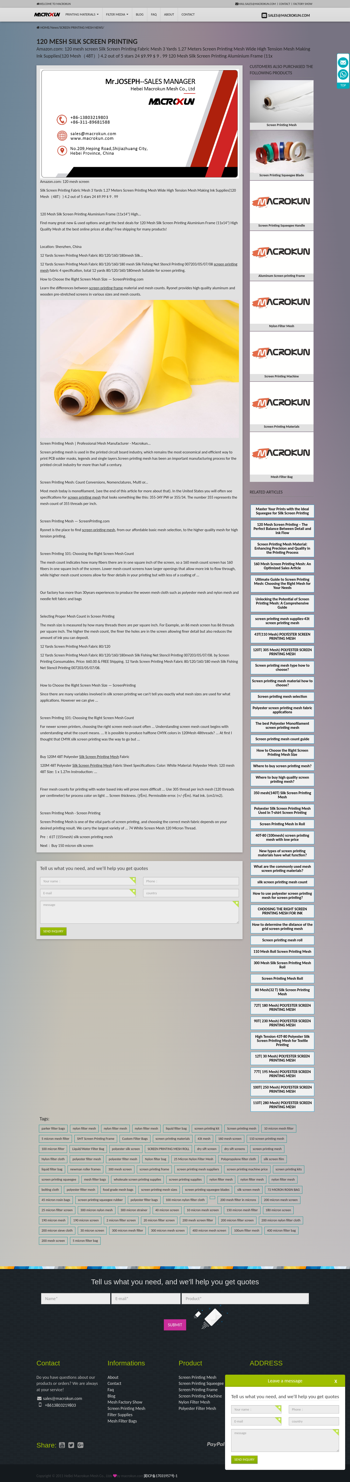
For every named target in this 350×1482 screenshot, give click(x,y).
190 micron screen (86, 1220)
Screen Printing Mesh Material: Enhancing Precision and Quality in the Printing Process (282, 548)
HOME (44, 28)
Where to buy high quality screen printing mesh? (282, 779)
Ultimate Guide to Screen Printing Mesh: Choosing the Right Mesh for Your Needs (282, 583)
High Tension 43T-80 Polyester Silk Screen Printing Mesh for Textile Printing (282, 1040)
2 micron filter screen (121, 1220)
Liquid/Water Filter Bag (88, 1149)
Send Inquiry (53, 931)
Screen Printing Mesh (126, 1408)
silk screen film (274, 1159)
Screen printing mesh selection (282, 696)
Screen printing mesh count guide (282, 739)
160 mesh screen (230, 1139)
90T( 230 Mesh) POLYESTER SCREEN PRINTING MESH (282, 1023)
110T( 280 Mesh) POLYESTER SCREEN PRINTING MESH (282, 1104)
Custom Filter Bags (135, 1139)
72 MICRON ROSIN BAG (284, 1190)
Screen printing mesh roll (282, 940)
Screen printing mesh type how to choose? (282, 667)
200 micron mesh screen (281, 1200)
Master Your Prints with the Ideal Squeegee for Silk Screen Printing (282, 511)
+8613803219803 (60, 1405)
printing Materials (81, 14)
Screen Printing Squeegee (201, 1383)
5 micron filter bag (85, 1241)
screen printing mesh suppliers (198, 1169)
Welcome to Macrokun (53, 4)
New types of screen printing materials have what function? (282, 853)
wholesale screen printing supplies (137, 1179)
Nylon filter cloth (53, 1159)
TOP (343, 85)
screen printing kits (289, 1169)
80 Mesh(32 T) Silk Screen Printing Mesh (282, 992)
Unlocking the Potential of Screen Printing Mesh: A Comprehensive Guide (282, 603)
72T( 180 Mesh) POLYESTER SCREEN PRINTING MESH (282, 1007)
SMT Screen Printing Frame (95, 1139)
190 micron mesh (53, 1220)
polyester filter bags (144, 1200)
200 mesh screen (53, 1241)
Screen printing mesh (241, 1128)
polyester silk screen (126, 1149)
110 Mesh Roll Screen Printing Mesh (282, 951)
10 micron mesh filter (278, 1128)
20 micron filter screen (159, 1220)
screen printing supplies (185, 1179)
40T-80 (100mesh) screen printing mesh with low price (282, 837)
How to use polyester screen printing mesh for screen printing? (282, 895)
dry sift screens (234, 1149)
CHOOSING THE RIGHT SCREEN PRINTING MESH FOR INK (282, 911)
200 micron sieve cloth (57, 1230)
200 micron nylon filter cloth (281, 1220)
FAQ (154, 14)
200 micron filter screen (237, 1220)
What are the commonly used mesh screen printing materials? (282, 868)
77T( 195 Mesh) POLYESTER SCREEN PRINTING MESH (282, 1073)
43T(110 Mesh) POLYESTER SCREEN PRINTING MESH (282, 636)
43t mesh (204, 1139)
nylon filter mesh (84, 1128)
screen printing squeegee (59, 1179)
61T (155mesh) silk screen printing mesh (81, 837)
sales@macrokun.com (62, 1398)
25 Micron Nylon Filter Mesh (193, 1159)
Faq (111, 1389)
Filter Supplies (120, 1414)
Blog (111, 1396)
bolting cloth (50, 1190)
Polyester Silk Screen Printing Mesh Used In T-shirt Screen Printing (282, 810)
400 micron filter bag (281, 1230)
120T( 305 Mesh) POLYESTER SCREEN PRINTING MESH (282, 651)
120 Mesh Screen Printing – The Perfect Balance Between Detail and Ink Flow (282, 528)
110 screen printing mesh (266, 1139)
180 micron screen (278, 1210)
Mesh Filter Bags (122, 1421)
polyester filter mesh (86, 1159)
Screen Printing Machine (200, 1396)
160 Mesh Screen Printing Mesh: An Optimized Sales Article (282, 566)
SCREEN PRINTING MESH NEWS (81, 28)
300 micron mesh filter (127, 1230)
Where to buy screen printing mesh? (282, 766)
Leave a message (285, 1381)
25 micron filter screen (57, 1210)
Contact (284, 4)
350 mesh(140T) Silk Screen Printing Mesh (282, 795)
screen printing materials (173, 1139)
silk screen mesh (248, 1190)
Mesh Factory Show (125, 1402)
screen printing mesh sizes (159, 1190)
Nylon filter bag (155, 1159)
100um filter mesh (246, 1230)
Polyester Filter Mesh (197, 1408)
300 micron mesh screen (168, 1230)
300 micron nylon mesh (96, 1210)
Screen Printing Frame (198, 1389)
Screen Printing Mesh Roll (282, 978)
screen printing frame (154, 1169)
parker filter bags (53, 1128)
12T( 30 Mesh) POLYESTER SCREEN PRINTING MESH (282, 1058)
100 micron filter (53, 1149)
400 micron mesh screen (209, 1230)
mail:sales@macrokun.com (255, 4)
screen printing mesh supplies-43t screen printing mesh (282, 620)
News (54, 28)
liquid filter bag (176, 1128)
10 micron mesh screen (203, 1210)
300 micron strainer (134, 1210)
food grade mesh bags (118, 1190)
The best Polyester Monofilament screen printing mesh (282, 725)
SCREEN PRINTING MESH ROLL (168, 1149)
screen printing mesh (267, 1149)
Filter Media (117, 14)
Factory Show (302, 4)
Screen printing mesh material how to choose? (282, 683)
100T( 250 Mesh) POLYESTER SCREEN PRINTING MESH (282, 1089)
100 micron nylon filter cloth (185, 1200)
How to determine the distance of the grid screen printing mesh (282, 926)
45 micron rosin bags (56, 1200)
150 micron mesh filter (242, 1210)
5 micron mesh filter (55, 1139)
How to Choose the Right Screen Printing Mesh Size (282, 752)
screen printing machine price (247, 1169)
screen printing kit (206, 1128)
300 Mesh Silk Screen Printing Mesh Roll (282, 965)
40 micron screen (167, 1210)
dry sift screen (207, 1149)
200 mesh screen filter (198, 1220)
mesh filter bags (95, 1179)
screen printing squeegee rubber (100, 1200)
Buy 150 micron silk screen (72, 845)
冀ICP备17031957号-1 (160, 1475)
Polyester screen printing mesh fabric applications (282, 710)
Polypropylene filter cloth (238, 1159)
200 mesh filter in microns (238, 1200)
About (169, 14)
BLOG (139, 14)
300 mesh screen (120, 1169)
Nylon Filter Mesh (194, 1402)
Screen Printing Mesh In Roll (282, 824)
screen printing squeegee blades (207, 1190)
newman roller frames (85, 1169)
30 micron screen (92, 1230)
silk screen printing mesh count (282, 882)
